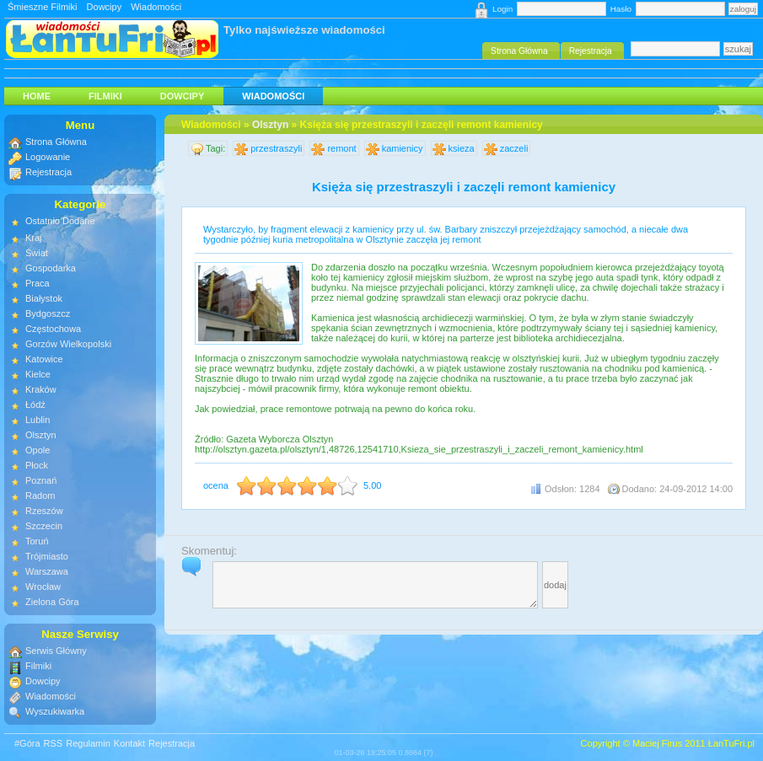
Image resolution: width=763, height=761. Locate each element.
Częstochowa (53, 329)
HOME (37, 96)
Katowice (44, 359)
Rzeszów (44, 511)
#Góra (27, 743)
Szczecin (43, 526)
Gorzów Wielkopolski (68, 344)
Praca (37, 283)
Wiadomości (156, 7)
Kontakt (129, 743)
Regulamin (88, 743)
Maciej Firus (657, 743)
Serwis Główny (56, 651)
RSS (53, 743)
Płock (36, 465)
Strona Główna (56, 142)
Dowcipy (104, 7)
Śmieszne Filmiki (43, 7)
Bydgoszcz (47, 313)
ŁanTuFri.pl (731, 743)
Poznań (40, 480)
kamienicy (402, 148)
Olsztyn (270, 125)
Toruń (37, 541)
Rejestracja (48, 172)
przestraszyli (276, 148)
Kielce (38, 374)
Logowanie (47, 157)
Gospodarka (50, 268)
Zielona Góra (52, 602)
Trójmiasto (46, 556)
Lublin (37, 420)
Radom (40, 495)
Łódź (35, 404)
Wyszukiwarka (54, 711)
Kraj (33, 238)
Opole (37, 450)
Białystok (43, 298)
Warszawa (46, 571)
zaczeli (514, 148)
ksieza (462, 148)
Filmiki (105, 96)
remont (341, 148)
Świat (36, 253)
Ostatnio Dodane (60, 221)
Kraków (40, 389)
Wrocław (43, 586)
